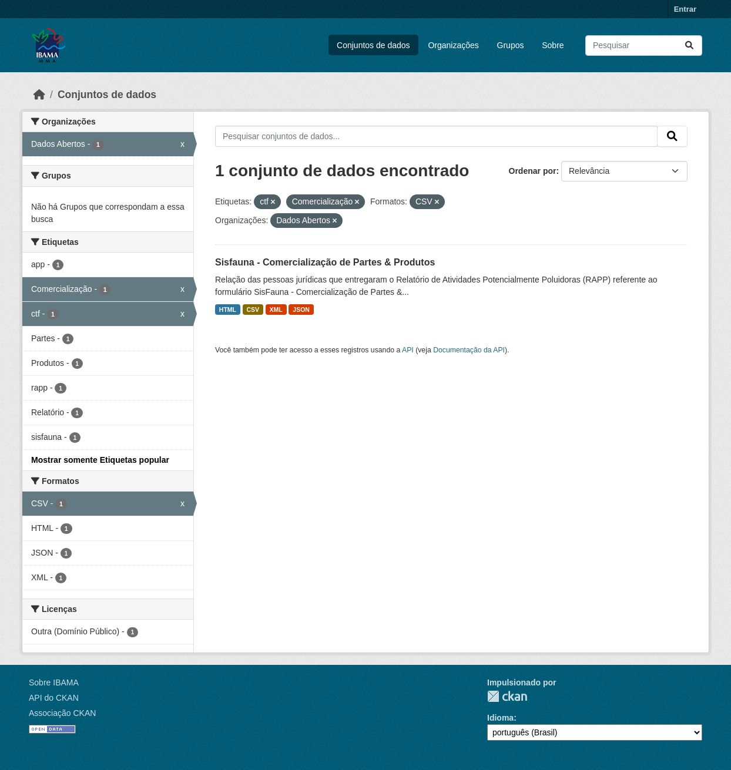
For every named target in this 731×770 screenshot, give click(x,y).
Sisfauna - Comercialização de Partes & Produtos (325, 262)
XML (276, 309)
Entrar (685, 9)
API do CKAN (54, 697)
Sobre (553, 45)
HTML (227, 309)
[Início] (39, 94)
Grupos (510, 45)
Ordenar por (532, 171)
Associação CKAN (62, 713)
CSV (253, 309)
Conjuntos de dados (373, 45)
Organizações (453, 45)
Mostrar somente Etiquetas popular (100, 460)
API (408, 350)
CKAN (507, 696)
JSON (301, 309)
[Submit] (689, 45)
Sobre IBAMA (54, 682)
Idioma (500, 717)
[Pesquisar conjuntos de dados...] (643, 45)
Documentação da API (469, 350)
